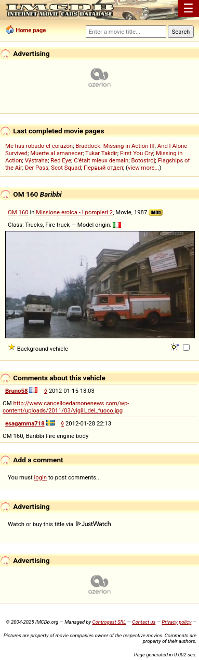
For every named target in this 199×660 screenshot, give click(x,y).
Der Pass (36, 167)
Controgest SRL (109, 622)
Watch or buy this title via (59, 524)
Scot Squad (66, 167)
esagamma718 (25, 423)
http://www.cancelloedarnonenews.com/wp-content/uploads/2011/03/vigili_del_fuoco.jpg (66, 407)
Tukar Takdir (101, 153)
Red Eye (60, 160)
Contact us (143, 622)
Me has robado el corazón (39, 145)
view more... (144, 167)
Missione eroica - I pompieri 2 (74, 212)
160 (24, 212)
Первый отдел (103, 167)
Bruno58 (16, 390)
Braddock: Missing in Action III (114, 145)
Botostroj (143, 160)
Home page (31, 30)
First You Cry (136, 153)
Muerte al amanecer (56, 153)
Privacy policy (176, 622)
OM (12, 212)
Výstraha (36, 160)
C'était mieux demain (101, 160)
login (40, 477)
